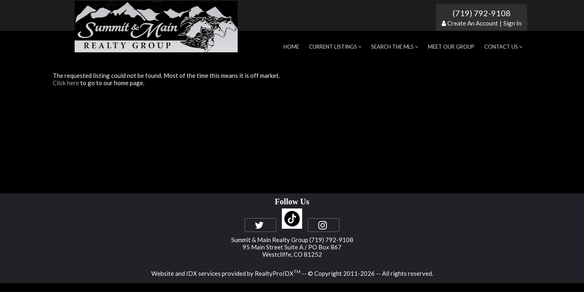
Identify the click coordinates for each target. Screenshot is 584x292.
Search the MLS (394, 46)
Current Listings (335, 46)
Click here (66, 82)
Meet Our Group (451, 46)
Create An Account (472, 23)
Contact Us (503, 46)
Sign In (512, 23)
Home (291, 46)
